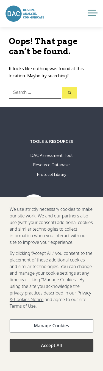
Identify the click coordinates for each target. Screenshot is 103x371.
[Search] (69, 93)
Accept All (51, 349)
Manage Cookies (51, 329)
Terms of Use (23, 310)
